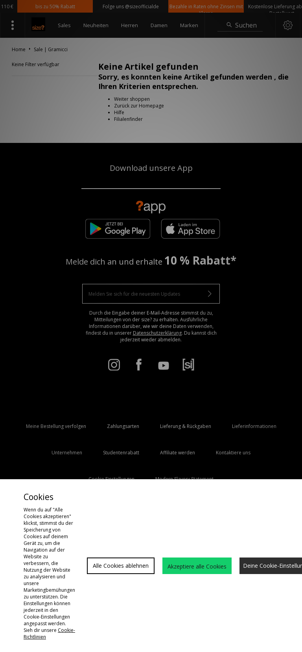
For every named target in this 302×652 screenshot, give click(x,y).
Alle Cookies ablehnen (121, 565)
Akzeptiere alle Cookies (197, 566)
